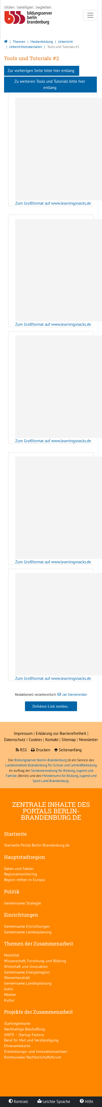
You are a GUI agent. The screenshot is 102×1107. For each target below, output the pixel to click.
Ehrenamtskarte (17, 1045)
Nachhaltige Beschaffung (24, 1028)
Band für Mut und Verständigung (31, 1040)
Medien (10, 994)
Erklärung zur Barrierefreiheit (61, 733)
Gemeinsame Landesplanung (28, 931)
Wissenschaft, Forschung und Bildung (35, 960)
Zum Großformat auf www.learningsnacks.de (53, 203)
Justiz (8, 988)
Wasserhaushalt (17, 977)
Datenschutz (14, 739)
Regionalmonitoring (20, 873)
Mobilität (11, 955)
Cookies (35, 739)
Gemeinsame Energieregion (27, 972)
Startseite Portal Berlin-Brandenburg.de (36, 845)
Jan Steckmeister (74, 694)
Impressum (23, 733)
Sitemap (69, 739)
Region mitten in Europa (24, 879)
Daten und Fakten (19, 868)
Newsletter (88, 739)
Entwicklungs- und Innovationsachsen (35, 1051)
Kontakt (52, 739)
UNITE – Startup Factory (24, 1034)
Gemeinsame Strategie (22, 903)
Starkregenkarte (17, 1023)
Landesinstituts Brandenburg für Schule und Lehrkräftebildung (51, 765)
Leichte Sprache (53, 1101)
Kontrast (18, 1101)
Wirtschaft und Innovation (26, 966)
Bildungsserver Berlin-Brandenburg (40, 760)
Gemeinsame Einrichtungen (27, 926)
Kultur (9, 1000)
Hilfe (86, 1101)
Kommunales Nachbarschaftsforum (32, 1057)
